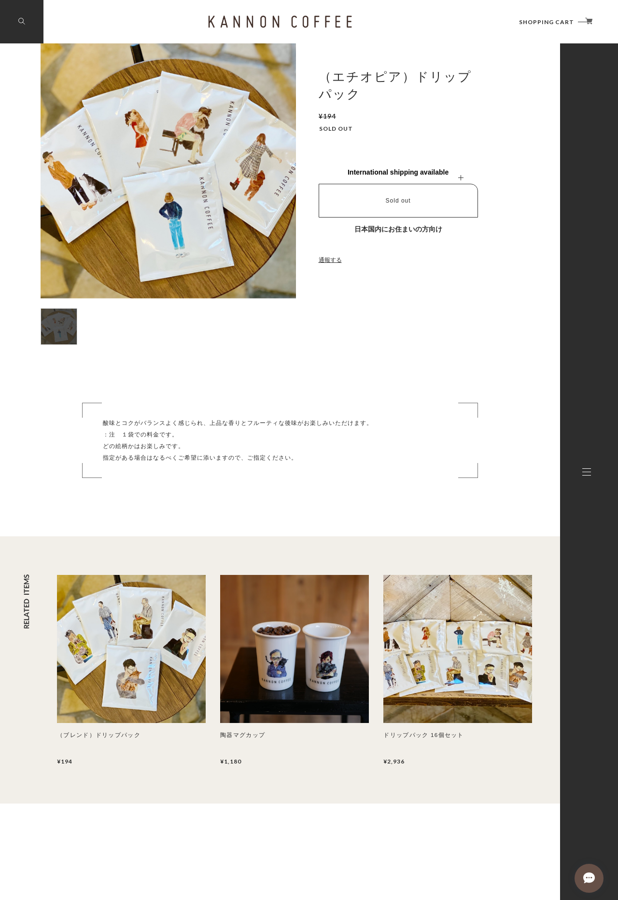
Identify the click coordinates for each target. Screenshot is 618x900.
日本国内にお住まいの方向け (398, 229)
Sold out (398, 200)
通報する (330, 260)
